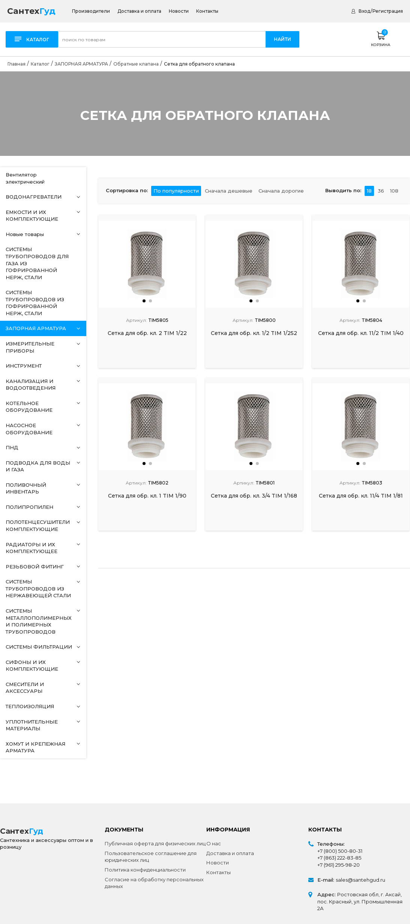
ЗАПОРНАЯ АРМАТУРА (36, 328)
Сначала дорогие (281, 191)
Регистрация (387, 11)
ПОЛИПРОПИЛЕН (29, 507)
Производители (91, 11)
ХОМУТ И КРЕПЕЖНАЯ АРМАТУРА (35, 747)
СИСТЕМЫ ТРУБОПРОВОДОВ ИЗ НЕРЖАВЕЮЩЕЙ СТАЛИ (38, 588)
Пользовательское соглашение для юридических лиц (151, 856)
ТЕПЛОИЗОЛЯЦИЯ (30, 706)
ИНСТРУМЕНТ (24, 366)
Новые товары (25, 234)
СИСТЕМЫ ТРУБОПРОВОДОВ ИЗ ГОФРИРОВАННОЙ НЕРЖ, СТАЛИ (35, 302)
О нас (213, 843)
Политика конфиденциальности (145, 870)
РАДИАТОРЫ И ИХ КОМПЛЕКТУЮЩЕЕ (31, 548)
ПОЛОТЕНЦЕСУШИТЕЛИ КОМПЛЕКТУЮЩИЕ (38, 525)
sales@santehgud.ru (360, 880)
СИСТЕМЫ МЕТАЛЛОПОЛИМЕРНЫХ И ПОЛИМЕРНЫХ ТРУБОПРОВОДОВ (39, 621)
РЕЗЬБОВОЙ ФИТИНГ (35, 567)
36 (381, 191)
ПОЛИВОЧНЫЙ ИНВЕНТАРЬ (26, 488)
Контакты (207, 11)
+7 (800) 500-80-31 (339, 851)
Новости (179, 11)
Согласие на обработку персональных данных (154, 883)
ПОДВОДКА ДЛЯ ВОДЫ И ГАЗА (38, 466)
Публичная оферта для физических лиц (155, 843)
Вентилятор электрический (25, 178)
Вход (364, 11)
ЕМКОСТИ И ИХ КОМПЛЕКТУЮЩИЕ (32, 215)
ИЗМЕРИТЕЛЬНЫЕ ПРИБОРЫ (30, 347)
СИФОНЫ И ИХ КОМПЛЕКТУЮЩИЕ (32, 665)
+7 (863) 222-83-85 (339, 858)
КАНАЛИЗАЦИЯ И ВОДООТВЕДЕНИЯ (31, 384)
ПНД (12, 447)
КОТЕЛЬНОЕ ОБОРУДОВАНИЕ (29, 406)
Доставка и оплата (139, 11)
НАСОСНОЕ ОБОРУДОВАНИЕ (29, 428)
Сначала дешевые (228, 191)
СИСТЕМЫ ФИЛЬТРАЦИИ (39, 647)
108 (394, 191)
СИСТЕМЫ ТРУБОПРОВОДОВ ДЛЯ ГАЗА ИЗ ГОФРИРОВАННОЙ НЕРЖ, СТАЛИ (37, 263)
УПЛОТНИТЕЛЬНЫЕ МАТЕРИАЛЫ (32, 725)
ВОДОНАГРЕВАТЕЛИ (34, 197)
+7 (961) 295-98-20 (338, 865)
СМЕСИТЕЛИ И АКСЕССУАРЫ (25, 687)
